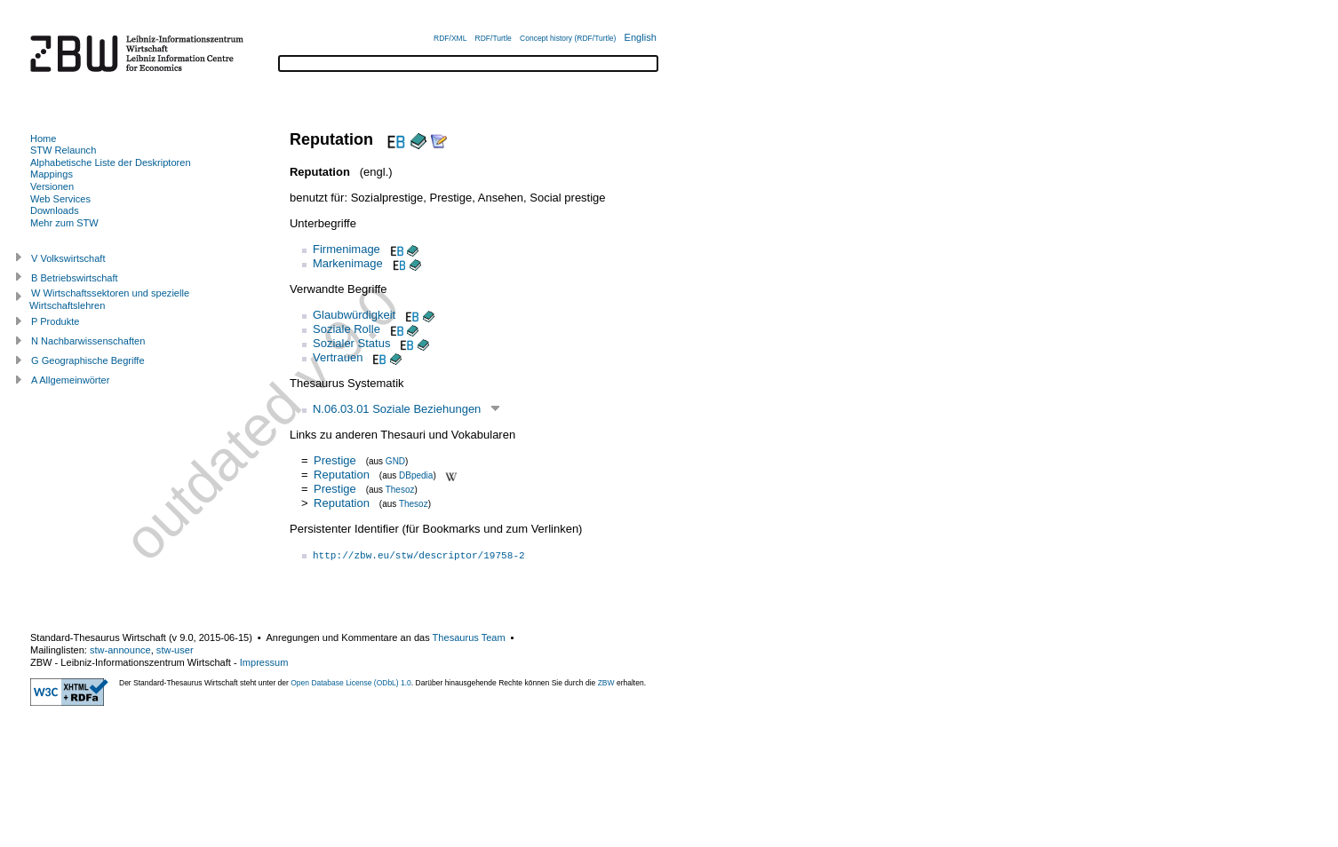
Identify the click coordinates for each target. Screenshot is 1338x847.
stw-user (175, 650)
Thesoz (400, 490)
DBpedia (416, 475)
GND (395, 461)
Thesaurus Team (469, 637)
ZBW (606, 682)
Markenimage (348, 263)
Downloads (54, 210)
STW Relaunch (63, 150)
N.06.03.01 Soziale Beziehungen (397, 409)
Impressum (264, 662)
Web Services (60, 199)
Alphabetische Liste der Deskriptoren (110, 162)
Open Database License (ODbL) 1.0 (351, 682)
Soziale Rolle (346, 329)
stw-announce (120, 650)
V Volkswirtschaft (68, 258)
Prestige (335, 460)
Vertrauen (337, 357)
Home (43, 138)
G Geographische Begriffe (88, 360)
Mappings (51, 174)
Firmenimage (346, 249)
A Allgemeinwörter (70, 380)
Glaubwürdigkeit (354, 314)
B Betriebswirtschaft (74, 278)
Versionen (52, 186)
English (641, 37)
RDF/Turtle (493, 38)
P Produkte (55, 321)
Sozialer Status (351, 343)
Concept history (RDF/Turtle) (568, 38)
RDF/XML (450, 38)
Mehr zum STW (64, 223)
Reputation (342, 474)
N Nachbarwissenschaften (88, 341)
